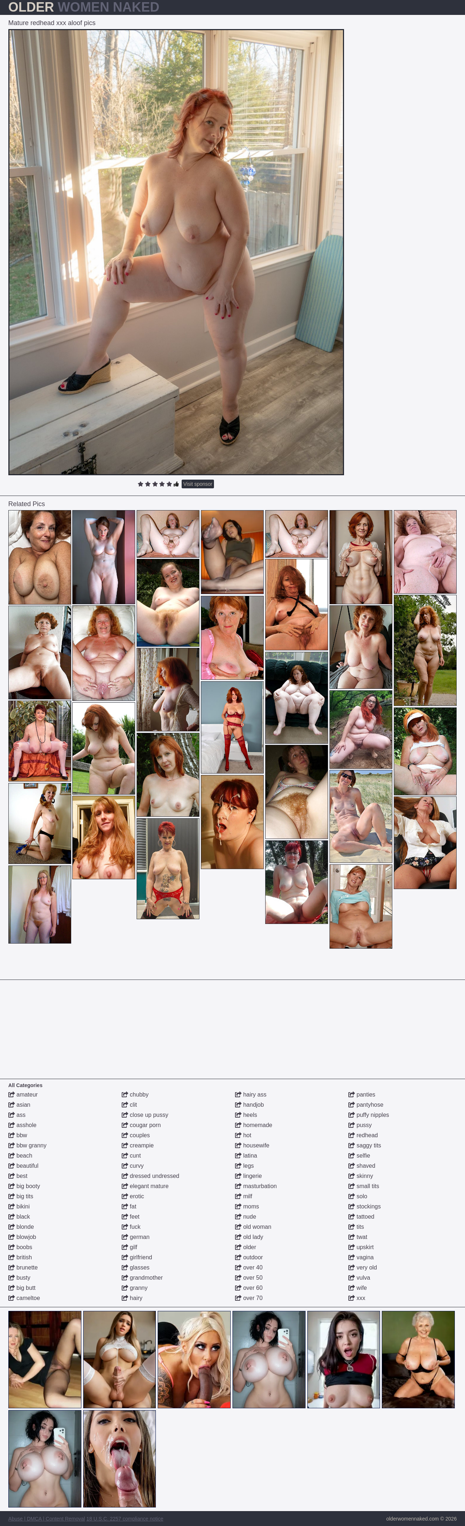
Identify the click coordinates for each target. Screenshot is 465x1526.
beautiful (23, 1166)
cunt (131, 1155)
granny (134, 1288)
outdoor (249, 1257)
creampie (138, 1145)
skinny (360, 1176)
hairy (132, 1298)
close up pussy (145, 1115)
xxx (356, 1298)
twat (357, 1237)
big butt (22, 1288)
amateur (23, 1094)
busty (19, 1278)
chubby (135, 1094)
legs (244, 1166)
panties (361, 1094)
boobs (20, 1247)
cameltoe (24, 1298)
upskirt (361, 1247)
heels (246, 1115)
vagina (361, 1257)
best (18, 1176)
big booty (24, 1186)
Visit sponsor (198, 484)
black (19, 1217)
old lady (249, 1237)
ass (16, 1115)
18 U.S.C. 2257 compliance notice (124, 1519)
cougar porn (141, 1125)
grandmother (142, 1278)
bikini (19, 1206)
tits (356, 1227)
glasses (136, 1267)
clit (129, 1105)
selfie (359, 1155)
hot (243, 1135)
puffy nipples (368, 1115)
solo (357, 1196)
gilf (129, 1247)
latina (246, 1155)
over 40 (249, 1267)
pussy (360, 1125)
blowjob (22, 1237)
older (245, 1247)
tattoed (361, 1217)
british (20, 1257)
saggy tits (364, 1145)
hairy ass (250, 1094)
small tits (363, 1186)
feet (131, 1217)
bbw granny (27, 1145)
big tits (20, 1196)
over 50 (249, 1278)
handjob (249, 1105)
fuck (131, 1227)
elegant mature (145, 1186)
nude (245, 1217)
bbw (17, 1135)
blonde (21, 1227)
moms (247, 1206)
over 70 (249, 1298)
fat (129, 1206)
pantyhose (365, 1105)
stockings (364, 1206)
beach (20, 1155)
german (136, 1237)
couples (136, 1135)
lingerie (248, 1176)
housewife (252, 1145)
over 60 (249, 1288)
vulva (359, 1278)
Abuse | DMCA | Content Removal (46, 1519)
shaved (361, 1166)
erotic (133, 1196)
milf (243, 1196)
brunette (23, 1267)
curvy (133, 1166)
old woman (253, 1227)
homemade (253, 1125)
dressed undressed (150, 1176)
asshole (22, 1125)
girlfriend (137, 1257)
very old (362, 1267)
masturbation (256, 1186)
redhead (363, 1135)
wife (357, 1288)
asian (19, 1105)
